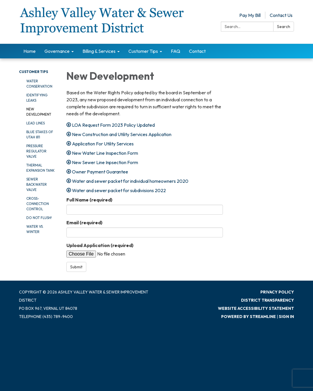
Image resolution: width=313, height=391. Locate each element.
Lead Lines (35, 123)
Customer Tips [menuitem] (143, 51)
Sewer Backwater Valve (36, 184)
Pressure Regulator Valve (36, 151)
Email (84, 222)
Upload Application (99, 245)
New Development (38, 112)
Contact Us (281, 15)
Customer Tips (33, 71)
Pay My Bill (250, 15)
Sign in (286, 316)
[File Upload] (121, 254)
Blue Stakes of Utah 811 (39, 134)
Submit (76, 267)
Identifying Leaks (36, 97)
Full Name (89, 200)
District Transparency (267, 300)
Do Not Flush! (39, 218)
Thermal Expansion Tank (40, 168)
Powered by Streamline (248, 316)
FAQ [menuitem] (175, 51)
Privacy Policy (277, 292)
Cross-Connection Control (37, 203)
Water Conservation (39, 83)
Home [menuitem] (29, 51)
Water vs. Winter (35, 229)
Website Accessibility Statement (256, 308)
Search (283, 26)
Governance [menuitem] (57, 51)
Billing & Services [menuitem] (99, 51)
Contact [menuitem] (197, 51)
